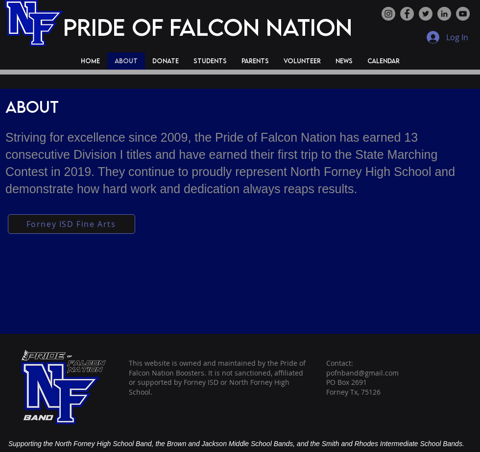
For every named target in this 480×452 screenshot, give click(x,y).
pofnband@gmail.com (362, 372)
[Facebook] (407, 14)
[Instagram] (388, 14)
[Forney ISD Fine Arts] (71, 224)
